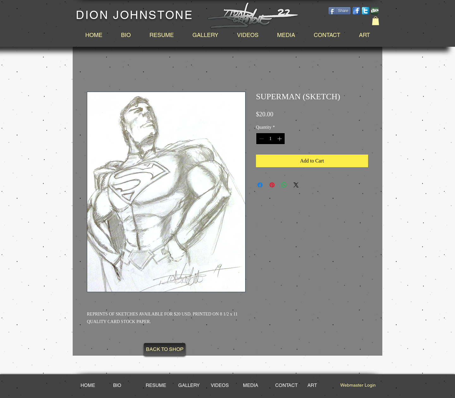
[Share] (339, 11)
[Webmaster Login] (358, 385)
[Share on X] (296, 185)
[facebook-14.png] (356, 11)
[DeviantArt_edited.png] (375, 11)
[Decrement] (261, 138)
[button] (375, 20)
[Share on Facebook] (260, 185)
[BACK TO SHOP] (164, 349)
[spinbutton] (270, 138)
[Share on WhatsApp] (284, 185)
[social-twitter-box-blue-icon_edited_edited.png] (365, 11)
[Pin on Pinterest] (272, 185)
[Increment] (280, 138)
